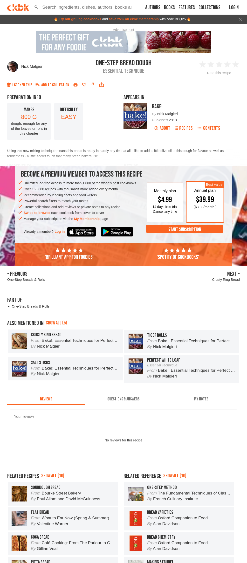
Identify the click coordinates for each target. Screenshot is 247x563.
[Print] (75, 84)
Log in (60, 231)
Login (234, 7)
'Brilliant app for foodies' (69, 254)
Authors (152, 7)
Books (169, 7)
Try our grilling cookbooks (80, 19)
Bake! (157, 106)
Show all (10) (52, 476)
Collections (209, 7)
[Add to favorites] (84, 84)
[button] (36, 7)
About (162, 128)
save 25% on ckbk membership (134, 19)
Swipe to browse (37, 213)
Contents (208, 128)
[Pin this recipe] (93, 84)
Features (186, 7)
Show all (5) (56, 323)
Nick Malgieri (32, 66)
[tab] (46, 399)
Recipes (184, 128)
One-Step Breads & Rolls (30, 306)
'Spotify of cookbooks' (178, 254)
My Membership (87, 219)
